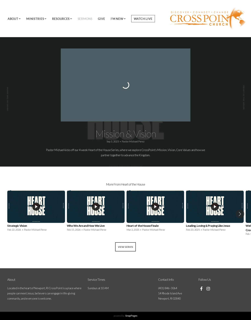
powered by (125, 315)
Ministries (36, 18)
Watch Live (143, 18)
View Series (125, 246)
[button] (240, 213)
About (14, 18)
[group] (36, 211)
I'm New (118, 18)
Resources (62, 18)
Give (101, 18)
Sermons (85, 18)
